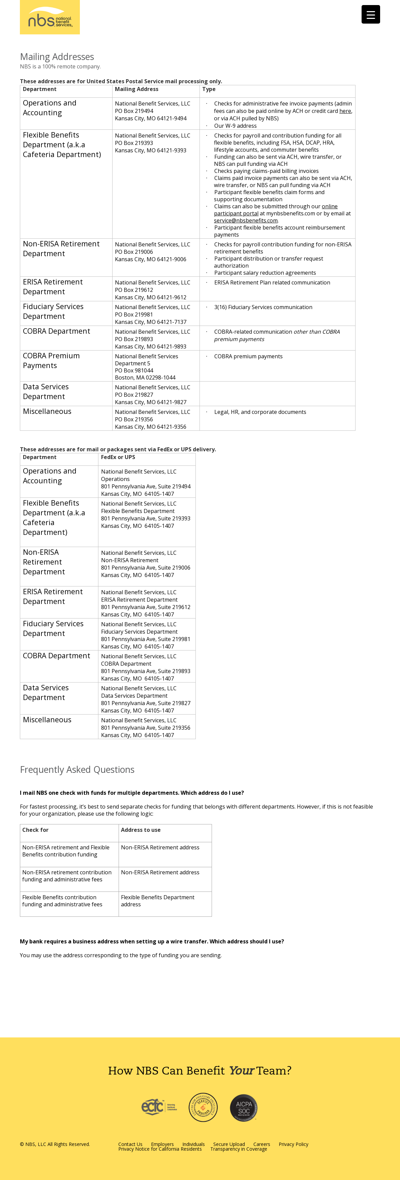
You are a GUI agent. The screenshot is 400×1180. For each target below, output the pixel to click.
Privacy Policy (293, 1144)
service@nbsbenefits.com (246, 220)
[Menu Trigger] (371, 14)
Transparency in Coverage (238, 1149)
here (345, 111)
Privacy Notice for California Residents (160, 1149)
